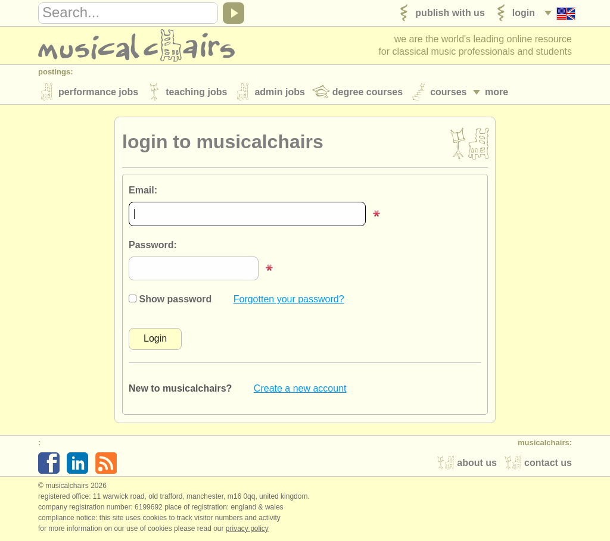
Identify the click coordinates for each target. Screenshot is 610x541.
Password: (153, 245)
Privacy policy (247, 528)
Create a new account (300, 388)
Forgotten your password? (289, 299)
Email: (143, 190)
